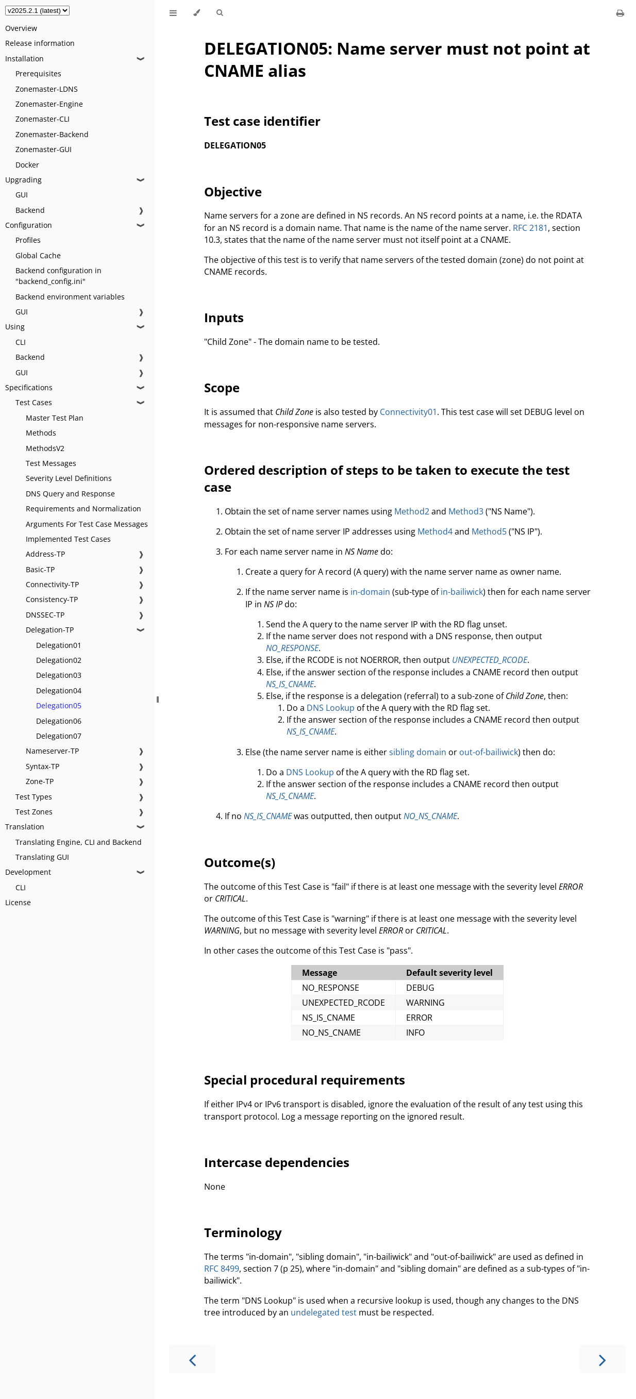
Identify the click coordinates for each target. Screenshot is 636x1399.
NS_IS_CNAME (290, 684)
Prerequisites (38, 73)
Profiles (28, 240)
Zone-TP (40, 781)
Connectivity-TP (52, 584)
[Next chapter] (602, 1359)
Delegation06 (58, 721)
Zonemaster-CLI (42, 119)
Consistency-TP (52, 599)
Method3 (465, 511)
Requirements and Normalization (83, 508)
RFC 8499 (221, 1268)
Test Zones (34, 812)
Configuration (28, 225)
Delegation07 (58, 736)
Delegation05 (58, 705)
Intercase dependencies (276, 1162)
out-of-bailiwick (488, 752)
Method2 (411, 511)
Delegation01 (58, 645)
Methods (41, 433)
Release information (40, 43)
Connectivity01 (408, 412)
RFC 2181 (530, 228)
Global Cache (38, 255)
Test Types (33, 797)
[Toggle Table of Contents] (173, 13)
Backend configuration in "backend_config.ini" (58, 275)
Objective (233, 191)
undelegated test (324, 1312)
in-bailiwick (462, 591)
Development (28, 872)
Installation (24, 58)
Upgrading (23, 180)
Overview (21, 28)
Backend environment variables (70, 297)
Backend (30, 210)
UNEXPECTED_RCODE (489, 659)
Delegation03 (58, 675)
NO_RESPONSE (292, 648)
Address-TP (45, 554)
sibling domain (417, 752)
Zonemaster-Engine (49, 104)
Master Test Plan (54, 418)
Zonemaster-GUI (43, 149)
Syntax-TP (42, 766)
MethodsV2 (45, 448)
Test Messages (51, 463)
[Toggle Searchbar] (219, 13)
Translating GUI (42, 857)
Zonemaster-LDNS (46, 89)
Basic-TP (40, 569)
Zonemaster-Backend (52, 134)
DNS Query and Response (70, 493)
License (18, 902)
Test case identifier (262, 120)
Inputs (224, 317)
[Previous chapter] (192, 1359)
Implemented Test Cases (68, 539)
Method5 (489, 531)
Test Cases (33, 402)
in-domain (370, 591)
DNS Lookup (331, 707)
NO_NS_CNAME (430, 816)
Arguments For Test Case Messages (87, 524)
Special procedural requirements (304, 1079)
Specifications (29, 387)
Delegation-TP (50, 630)
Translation (24, 826)
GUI (21, 194)
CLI (20, 342)
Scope (222, 387)
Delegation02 (58, 660)
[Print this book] (620, 13)
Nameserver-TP (52, 751)
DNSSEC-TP (45, 615)
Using (15, 326)
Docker (27, 165)
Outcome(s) (239, 862)
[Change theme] (196, 13)
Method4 (435, 531)
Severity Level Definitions (69, 478)
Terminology (243, 1232)
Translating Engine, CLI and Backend (78, 842)
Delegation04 (58, 690)
